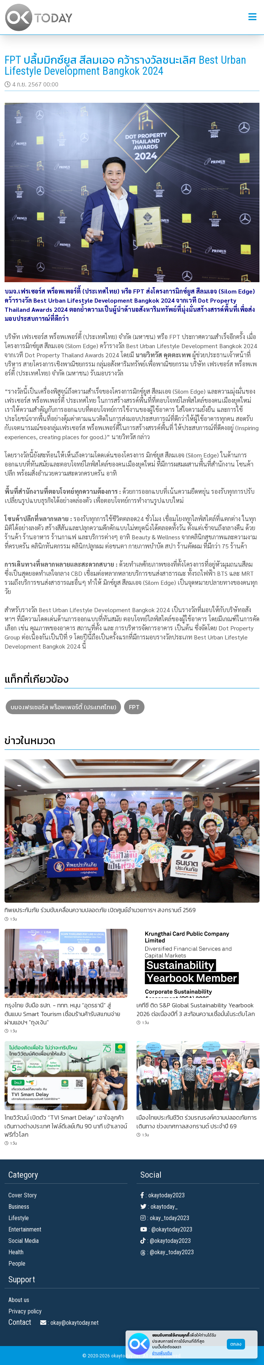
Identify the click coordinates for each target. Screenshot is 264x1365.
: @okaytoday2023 (166, 1229)
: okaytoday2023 (162, 1195)
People (16, 1263)
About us (18, 1300)
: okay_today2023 (164, 1218)
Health (16, 1252)
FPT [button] (134, 707)
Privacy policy (25, 1311)
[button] (252, 17)
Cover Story (22, 1195)
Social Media (23, 1240)
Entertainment (24, 1229)
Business (18, 1206)
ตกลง (236, 1344)
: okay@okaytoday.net (69, 1322)
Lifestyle (18, 1218)
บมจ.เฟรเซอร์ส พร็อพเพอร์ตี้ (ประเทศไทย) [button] (63, 707)
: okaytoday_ (159, 1206)
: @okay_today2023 (167, 1252)
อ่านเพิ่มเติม (162, 1353)
